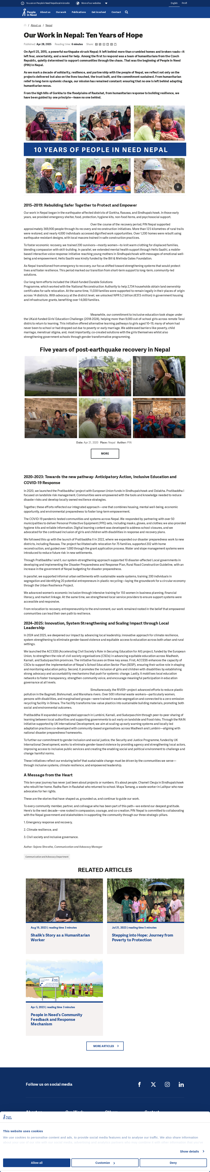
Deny (173, 1162)
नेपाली (184, 3)
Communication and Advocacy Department (46, 856)
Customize (105, 1162)
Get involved (99, 12)
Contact (116, 12)
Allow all (37, 1162)
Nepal (49, 25)
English (174, 3)
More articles (103, 1046)
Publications (79, 12)
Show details (189, 1151)
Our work (61, 12)
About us (45, 12)
